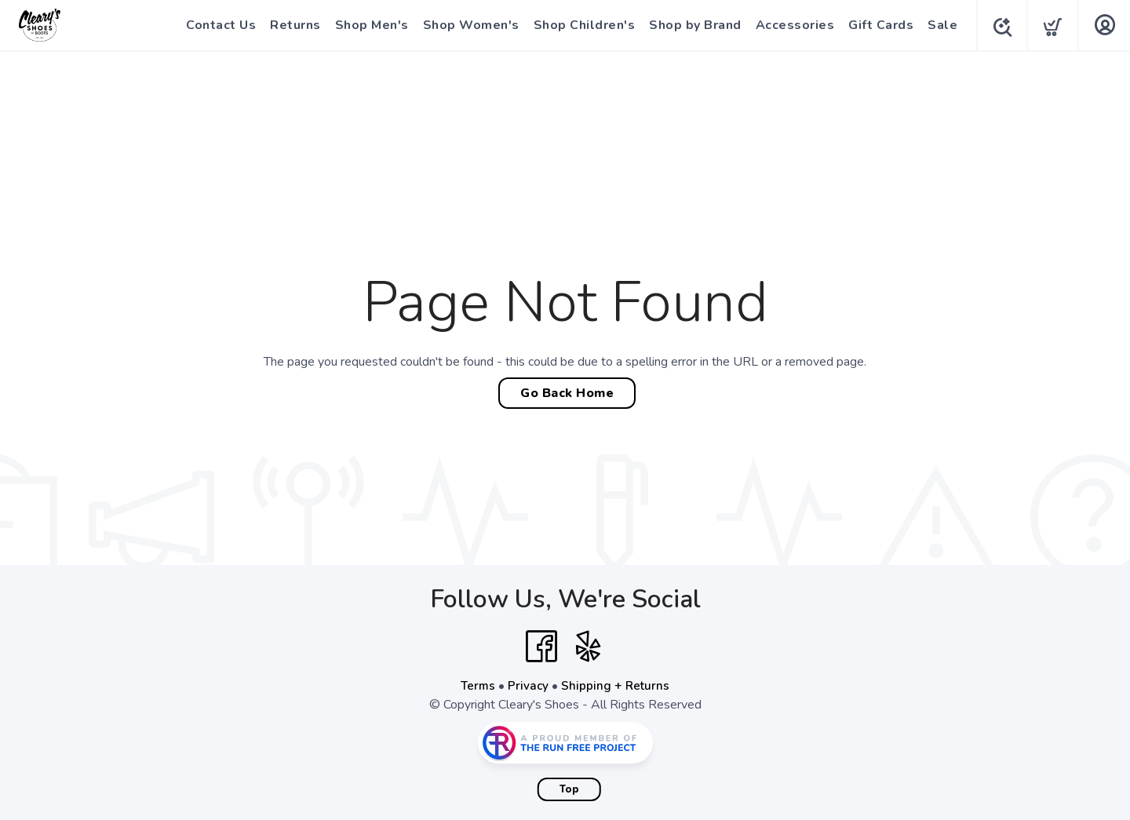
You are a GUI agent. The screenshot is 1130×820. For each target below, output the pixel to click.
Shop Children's (581, 25)
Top (569, 789)
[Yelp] (588, 646)
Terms (477, 685)
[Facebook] (541, 646)
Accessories (791, 25)
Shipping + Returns (617, 685)
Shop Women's (467, 25)
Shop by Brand (691, 25)
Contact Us (217, 25)
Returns (291, 25)
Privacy (528, 685)
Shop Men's (368, 25)
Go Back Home (567, 393)
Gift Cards (876, 25)
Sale (938, 25)
